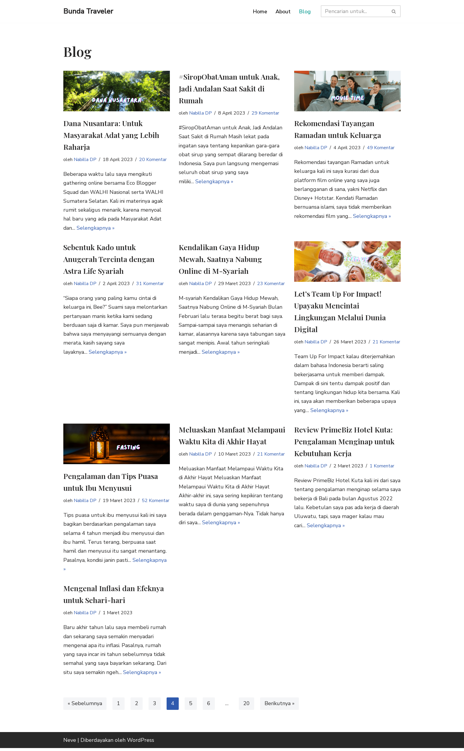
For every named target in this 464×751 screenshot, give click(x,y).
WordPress (140, 743)
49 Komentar (381, 147)
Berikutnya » (280, 706)
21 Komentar (387, 342)
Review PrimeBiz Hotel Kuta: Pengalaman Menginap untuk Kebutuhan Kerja (344, 442)
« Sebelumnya (85, 706)
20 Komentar (153, 159)
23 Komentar (271, 284)
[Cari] (354, 11)
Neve (69, 743)
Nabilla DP (85, 159)
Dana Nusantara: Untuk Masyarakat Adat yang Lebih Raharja (111, 135)
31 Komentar (150, 284)
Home (260, 11)
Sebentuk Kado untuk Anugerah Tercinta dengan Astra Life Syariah (108, 259)
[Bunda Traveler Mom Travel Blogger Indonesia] (88, 11)
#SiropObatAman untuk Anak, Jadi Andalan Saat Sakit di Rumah (229, 88)
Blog (305, 11)
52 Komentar (156, 502)
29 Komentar (266, 113)
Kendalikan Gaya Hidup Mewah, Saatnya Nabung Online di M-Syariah (220, 259)
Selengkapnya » (96, 228)
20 (246, 706)
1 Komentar (382, 467)
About (283, 11)
